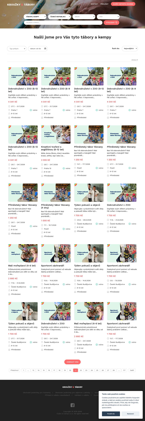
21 (75, 370)
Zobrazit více (72, 362)
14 (38, 370)
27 (108, 370)
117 (124, 370)
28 (114, 370)
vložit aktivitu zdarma (123, 4)
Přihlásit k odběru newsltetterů (57, 395)
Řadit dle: (116, 48)
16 (49, 370)
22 (81, 370)
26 (103, 370)
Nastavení (130, 414)
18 (59, 370)
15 (44, 370)
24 (92, 370)
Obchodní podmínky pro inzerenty (37, 392)
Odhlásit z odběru (82, 395)
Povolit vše (111, 414)
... (28, 370)
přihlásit (104, 4)
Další (132, 370)
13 (33, 370)
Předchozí (15, 370)
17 (54, 370)
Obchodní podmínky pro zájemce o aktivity (72, 392)
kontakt (94, 4)
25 (97, 370)
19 (65, 370)
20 (70, 370)
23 (86, 370)
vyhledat (111, 22)
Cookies (97, 395)
